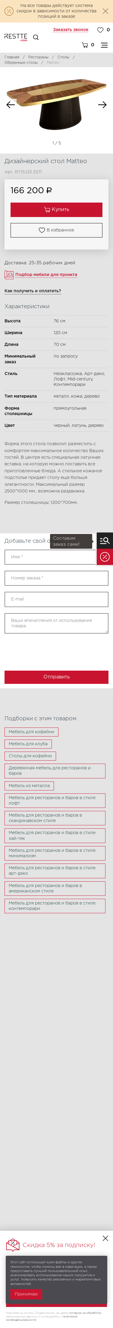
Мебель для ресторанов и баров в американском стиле (45, 888)
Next (102, 105)
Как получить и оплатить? (33, 291)
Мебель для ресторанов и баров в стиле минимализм (52, 853)
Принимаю (26, 1294)
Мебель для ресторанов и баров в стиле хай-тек (52, 835)
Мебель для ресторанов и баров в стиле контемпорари (52, 906)
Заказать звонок (70, 30)
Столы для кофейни (30, 756)
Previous (11, 105)
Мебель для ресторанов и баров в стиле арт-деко (52, 870)
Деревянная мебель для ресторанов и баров (50, 770)
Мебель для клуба (28, 744)
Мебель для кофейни (31, 732)
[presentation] (40, 650)
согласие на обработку (85, 1313)
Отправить (56, 677)
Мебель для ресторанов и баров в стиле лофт (52, 800)
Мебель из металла (29, 786)
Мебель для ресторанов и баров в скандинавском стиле (45, 818)
